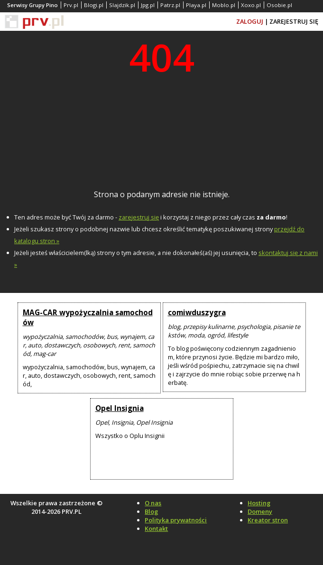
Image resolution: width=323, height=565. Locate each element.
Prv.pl (71, 5)
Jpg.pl (148, 5)
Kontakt (156, 528)
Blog (151, 511)
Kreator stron (268, 520)
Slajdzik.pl (122, 5)
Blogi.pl (93, 5)
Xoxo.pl (251, 5)
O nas (153, 503)
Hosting (259, 503)
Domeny (260, 511)
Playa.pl (196, 5)
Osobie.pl (279, 5)
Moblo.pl (223, 5)
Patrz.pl (170, 5)
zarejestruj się (139, 217)
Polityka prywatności (176, 520)
